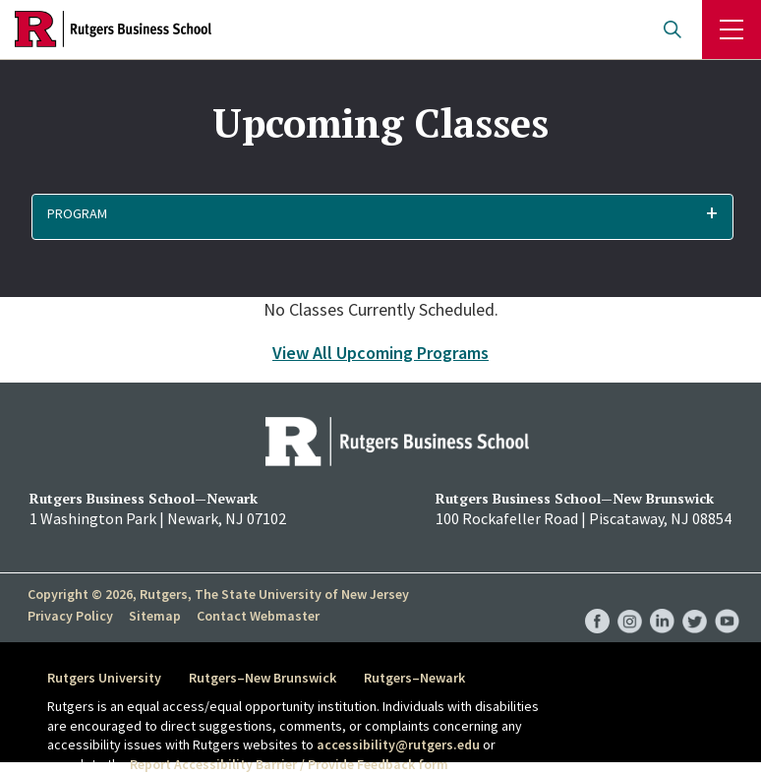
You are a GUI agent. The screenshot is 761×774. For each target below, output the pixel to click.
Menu (731, 29)
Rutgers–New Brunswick (262, 677)
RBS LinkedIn (662, 601)
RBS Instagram (629, 601)
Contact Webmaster (258, 616)
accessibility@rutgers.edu (398, 744)
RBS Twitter (694, 601)
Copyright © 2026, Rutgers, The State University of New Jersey (218, 594)
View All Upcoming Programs (380, 352)
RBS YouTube (727, 601)
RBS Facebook (597, 601)
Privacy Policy (70, 616)
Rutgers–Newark (414, 677)
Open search (672, 29)
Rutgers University (104, 677)
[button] (382, 217)
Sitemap (155, 616)
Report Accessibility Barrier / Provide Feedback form (289, 764)
